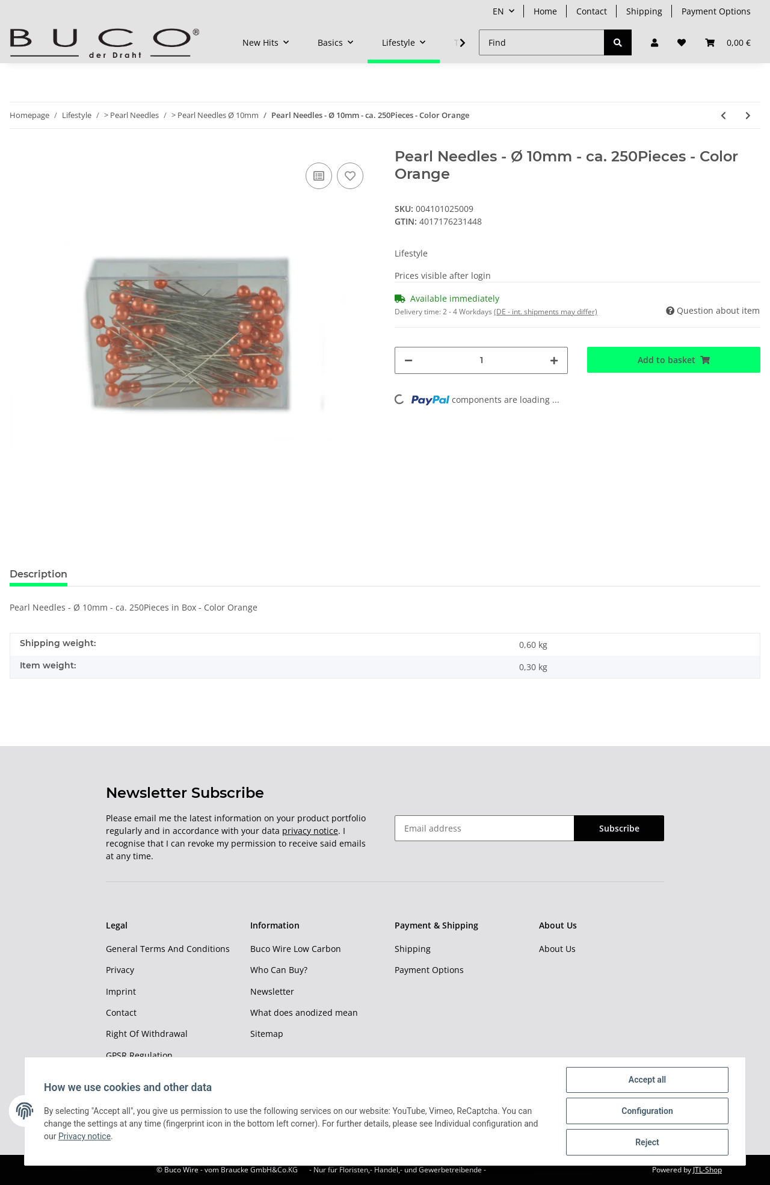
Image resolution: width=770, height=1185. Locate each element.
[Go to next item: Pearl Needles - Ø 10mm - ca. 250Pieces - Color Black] (748, 115)
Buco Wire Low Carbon (295, 948)
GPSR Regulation (139, 1055)
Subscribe (619, 828)
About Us (557, 948)
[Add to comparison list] (319, 176)
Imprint (121, 991)
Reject (647, 1142)
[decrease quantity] (408, 360)
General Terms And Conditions (168, 948)
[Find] (542, 42)
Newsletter (272, 991)
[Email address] (484, 828)
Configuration (647, 1111)
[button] (654, 42)
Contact (591, 11)
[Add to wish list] (350, 176)
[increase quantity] (554, 360)
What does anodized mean (304, 1012)
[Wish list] (681, 42)
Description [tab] (38, 574)
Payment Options (716, 11)
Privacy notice (84, 1136)
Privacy (120, 969)
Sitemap (266, 1033)
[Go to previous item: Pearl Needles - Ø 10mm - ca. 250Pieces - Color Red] (723, 115)
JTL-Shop (707, 1170)
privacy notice (310, 830)
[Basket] (727, 42)
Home (545, 11)
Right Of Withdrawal (147, 1033)
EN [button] (498, 11)
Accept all (647, 1079)
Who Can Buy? (278, 969)
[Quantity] (481, 360)
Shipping (644, 11)
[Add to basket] (673, 360)
